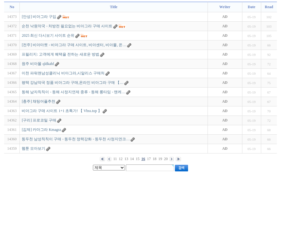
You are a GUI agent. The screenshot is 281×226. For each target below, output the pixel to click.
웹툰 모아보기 (33, 148)
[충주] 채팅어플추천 (38, 101)
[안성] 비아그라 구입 (39, 16)
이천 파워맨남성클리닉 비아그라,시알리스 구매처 (63, 73)
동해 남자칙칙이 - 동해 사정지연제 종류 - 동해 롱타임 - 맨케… (73, 92)
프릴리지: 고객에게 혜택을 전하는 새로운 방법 (60, 54)
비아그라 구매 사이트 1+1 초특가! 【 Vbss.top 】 (61, 111)
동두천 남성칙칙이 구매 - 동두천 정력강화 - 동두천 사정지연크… (76, 139)
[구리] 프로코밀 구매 (39, 120)
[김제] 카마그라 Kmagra (41, 129)
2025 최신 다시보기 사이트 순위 (48, 35)
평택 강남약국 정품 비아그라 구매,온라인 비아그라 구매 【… (72, 82)
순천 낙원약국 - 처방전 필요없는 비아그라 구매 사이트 (67, 26)
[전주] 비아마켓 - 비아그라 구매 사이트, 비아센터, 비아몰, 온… (74, 45)
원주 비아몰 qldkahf (38, 64)
